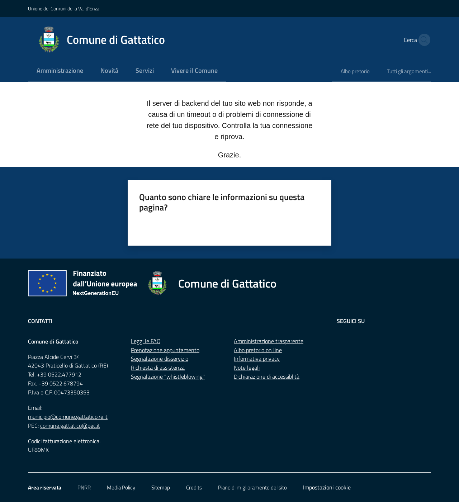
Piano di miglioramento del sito (252, 487)
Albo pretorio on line (258, 350)
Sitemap (160, 487)
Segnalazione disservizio (159, 358)
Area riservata (44, 487)
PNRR (84, 487)
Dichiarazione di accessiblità (266, 376)
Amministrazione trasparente (268, 341)
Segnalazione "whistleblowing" (168, 376)
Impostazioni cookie (327, 487)
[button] (422, 39)
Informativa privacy (257, 358)
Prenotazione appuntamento (165, 350)
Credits (194, 487)
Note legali (247, 367)
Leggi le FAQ (146, 341)
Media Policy (121, 487)
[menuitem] (60, 71)
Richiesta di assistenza (158, 367)
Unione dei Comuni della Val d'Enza (63, 8)
